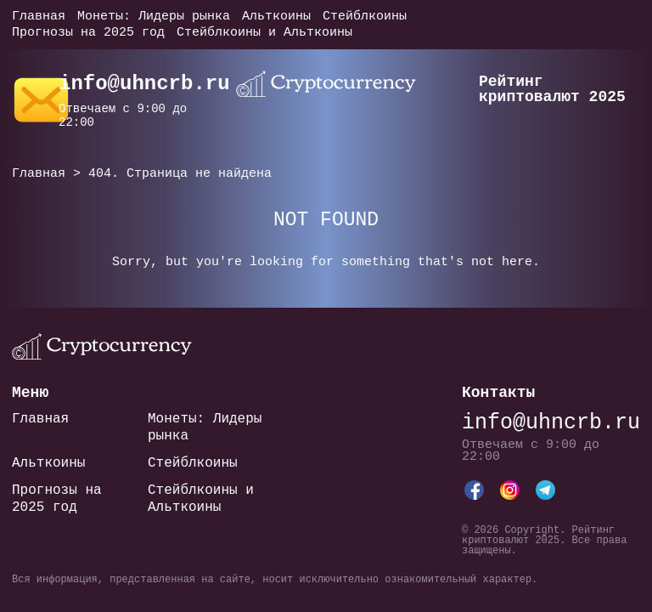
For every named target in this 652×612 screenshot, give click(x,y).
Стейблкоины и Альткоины (264, 33)
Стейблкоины (365, 16)
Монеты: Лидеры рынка (153, 16)
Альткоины (276, 16)
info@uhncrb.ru (144, 83)
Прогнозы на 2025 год (88, 33)
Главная (38, 16)
